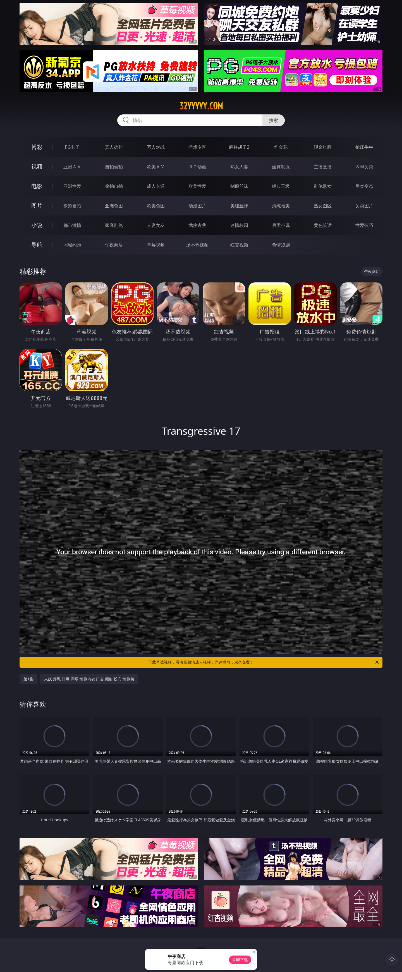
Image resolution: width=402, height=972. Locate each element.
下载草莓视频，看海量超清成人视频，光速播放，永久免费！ (264, 662)
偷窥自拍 (72, 206)
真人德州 (114, 147)
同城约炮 (72, 245)
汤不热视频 (197, 245)
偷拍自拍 (114, 186)
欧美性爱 (197, 186)
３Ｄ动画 (197, 167)
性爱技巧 (364, 225)
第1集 (28, 678)
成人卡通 (156, 186)
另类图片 (364, 206)
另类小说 (281, 225)
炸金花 (281, 147)
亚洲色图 (114, 206)
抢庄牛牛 (364, 147)
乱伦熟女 (323, 186)
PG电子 (72, 147)
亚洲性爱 (72, 186)
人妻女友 (156, 225)
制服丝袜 (239, 186)
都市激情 (72, 225)
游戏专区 (197, 147)
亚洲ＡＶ (72, 167)
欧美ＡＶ (156, 167)
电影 (36, 186)
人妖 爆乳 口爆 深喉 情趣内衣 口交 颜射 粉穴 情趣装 (89, 678)
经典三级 (281, 186)
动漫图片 (197, 206)
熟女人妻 (239, 167)
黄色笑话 (323, 225)
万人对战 (156, 147)
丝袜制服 (281, 167)
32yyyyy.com (201, 106)
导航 (36, 244)
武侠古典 (197, 225)
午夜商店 (114, 245)
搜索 (273, 120)
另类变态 (364, 186)
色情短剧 (281, 245)
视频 (36, 166)
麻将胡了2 (239, 147)
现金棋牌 (323, 147)
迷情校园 (239, 225)
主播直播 (323, 167)
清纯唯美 (281, 206)
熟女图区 (323, 206)
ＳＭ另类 (364, 167)
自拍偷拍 (114, 167)
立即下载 (240, 959)
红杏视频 (239, 245)
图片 (36, 205)
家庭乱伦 (114, 225)
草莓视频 (156, 245)
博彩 (36, 147)
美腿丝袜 (239, 206)
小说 (36, 225)
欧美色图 (156, 206)
